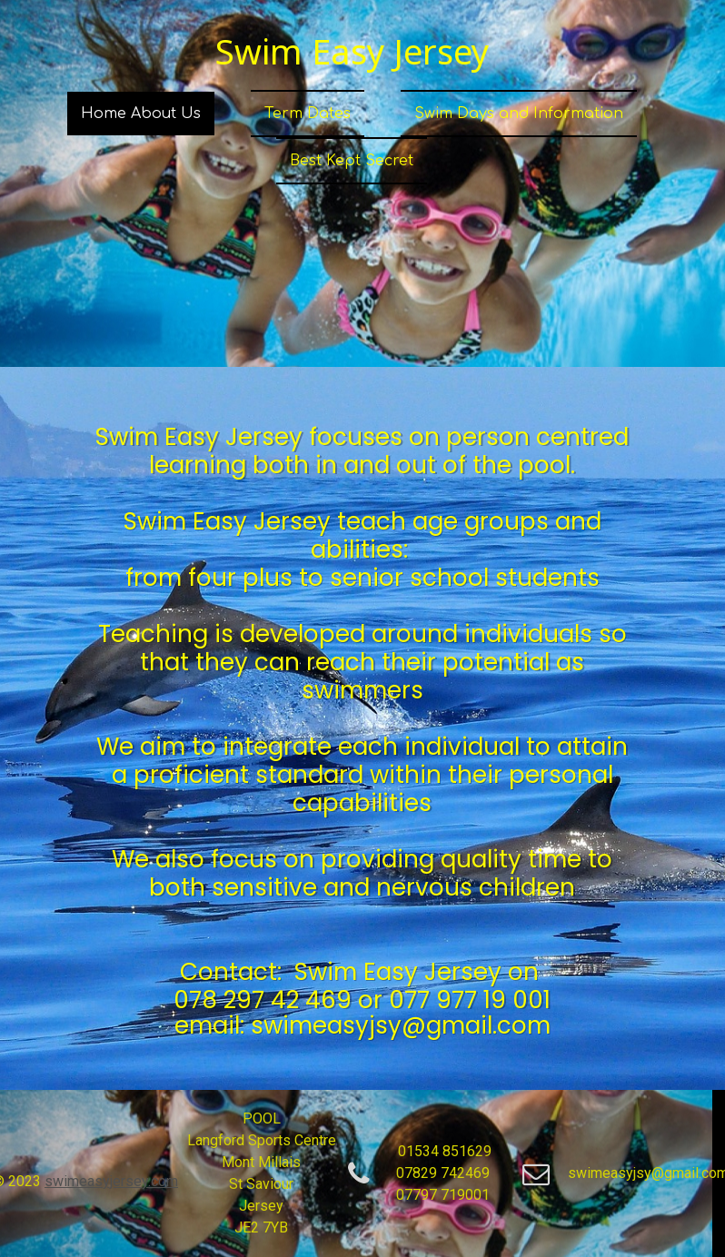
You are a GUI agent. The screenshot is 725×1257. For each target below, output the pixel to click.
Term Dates (307, 113)
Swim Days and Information (518, 113)
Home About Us (141, 113)
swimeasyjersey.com (111, 1181)
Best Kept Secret (351, 161)
